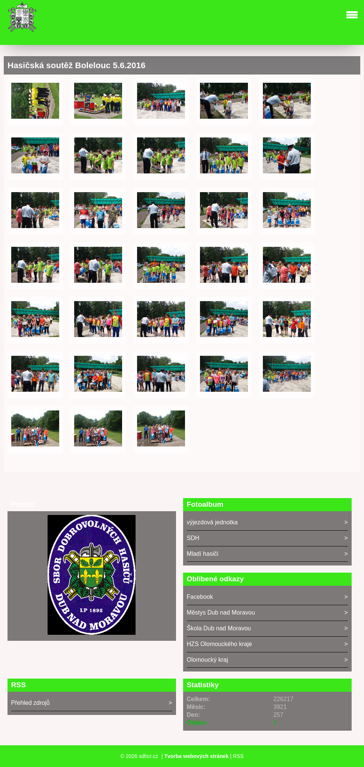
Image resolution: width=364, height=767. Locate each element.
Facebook (200, 597)
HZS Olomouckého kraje (219, 644)
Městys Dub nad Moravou (221, 612)
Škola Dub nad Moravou (219, 628)
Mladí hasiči (202, 554)
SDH (193, 538)
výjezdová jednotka (212, 522)
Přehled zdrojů (30, 703)
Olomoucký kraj (207, 660)
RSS (238, 756)
